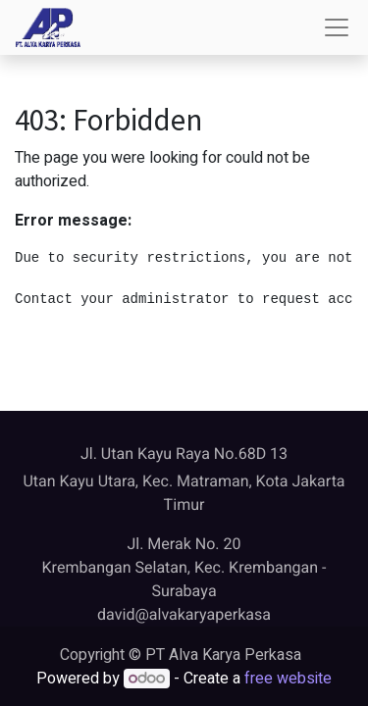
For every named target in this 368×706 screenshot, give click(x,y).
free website (288, 678)
